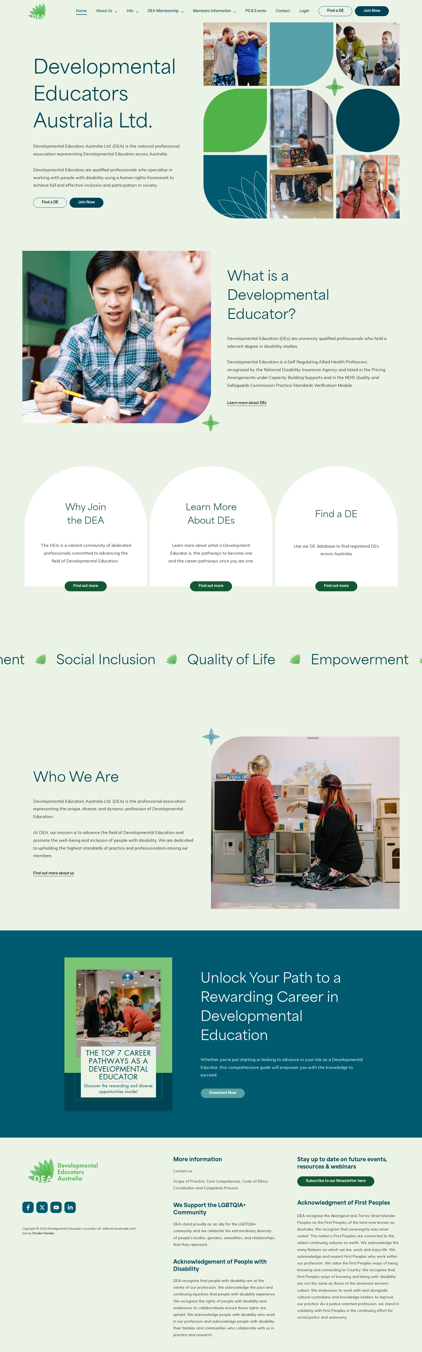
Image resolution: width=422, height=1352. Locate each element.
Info (132, 11)
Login (304, 11)
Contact (283, 11)
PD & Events (255, 11)
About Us (106, 11)
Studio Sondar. (43, 1233)
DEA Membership (166, 11)
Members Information (214, 11)
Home (81, 11)
